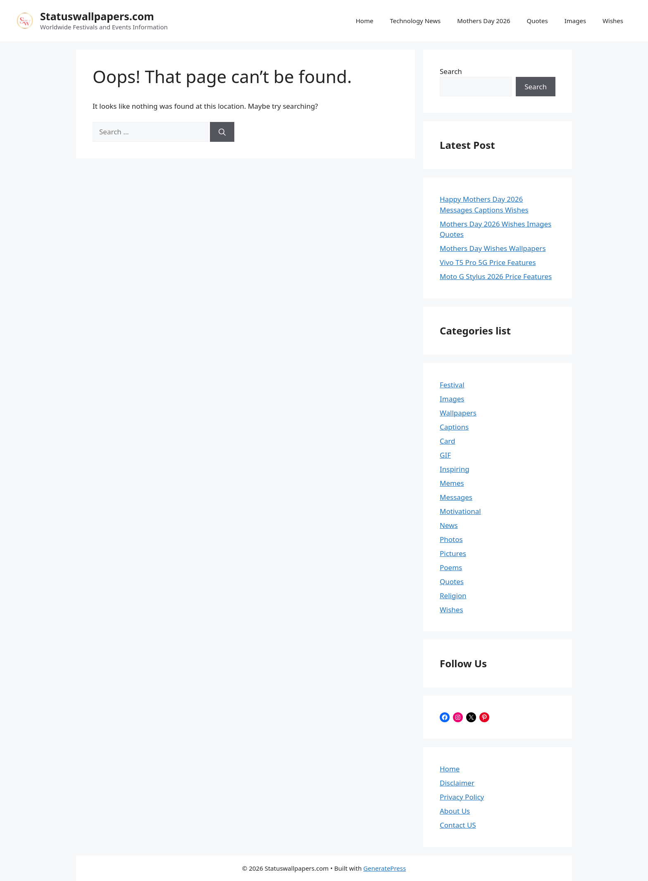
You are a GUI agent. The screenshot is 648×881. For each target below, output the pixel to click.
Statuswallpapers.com (97, 16)
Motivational (460, 511)
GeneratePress (384, 868)
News (449, 525)
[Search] (222, 132)
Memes (452, 483)
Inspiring (454, 469)
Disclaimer (457, 783)
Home (365, 21)
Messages (456, 497)
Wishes (613, 21)
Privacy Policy (462, 797)
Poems (451, 567)
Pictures (453, 553)
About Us (455, 811)
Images (575, 21)
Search (451, 71)
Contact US (458, 825)
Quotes (537, 21)
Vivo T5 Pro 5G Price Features (488, 262)
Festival (452, 384)
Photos (451, 539)
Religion (453, 595)
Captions (454, 427)
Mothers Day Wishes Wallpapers (493, 248)
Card (447, 441)
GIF (445, 455)
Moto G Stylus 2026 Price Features (496, 276)
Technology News (415, 21)
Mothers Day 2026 (483, 21)
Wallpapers (458, 413)
